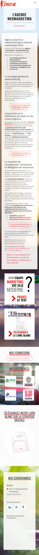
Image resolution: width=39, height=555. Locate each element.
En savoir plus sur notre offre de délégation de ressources (21, 225)
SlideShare (20, 243)
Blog (10, 242)
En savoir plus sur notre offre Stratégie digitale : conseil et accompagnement (20, 107)
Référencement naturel (21, 219)
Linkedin (12, 243)
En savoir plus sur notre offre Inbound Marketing (21, 154)
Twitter (14, 242)
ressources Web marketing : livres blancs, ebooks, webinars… (17, 249)
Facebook (20, 242)
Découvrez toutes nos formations (19, 358)
